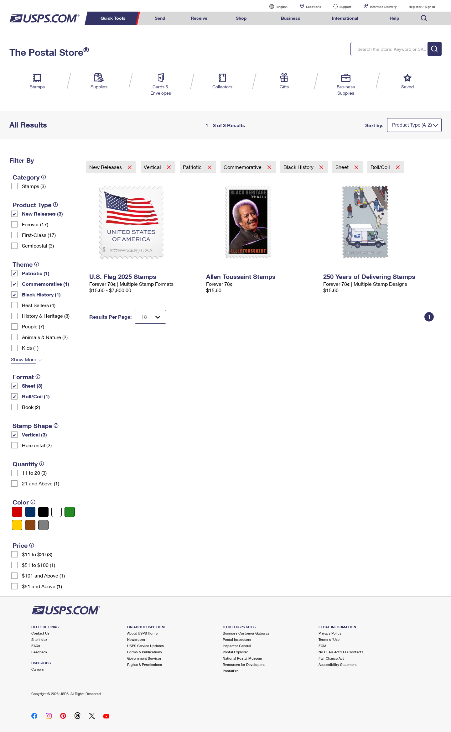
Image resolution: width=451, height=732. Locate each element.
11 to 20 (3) (34, 473)
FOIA (322, 646)
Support (345, 6)
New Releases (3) (42, 214)
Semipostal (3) (38, 245)
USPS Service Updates (145, 646)
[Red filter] (17, 512)
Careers (37, 669)
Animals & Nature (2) (45, 337)
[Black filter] (43, 512)
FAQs (35, 646)
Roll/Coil (381, 167)
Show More (23, 359)
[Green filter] (70, 512)
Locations (313, 6)
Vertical (153, 167)
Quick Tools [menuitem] (113, 18)
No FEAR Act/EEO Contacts (341, 652)
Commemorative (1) (45, 284)
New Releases (106, 167)
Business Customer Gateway (246, 633)
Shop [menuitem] (241, 18)
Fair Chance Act (331, 658)
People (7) (33, 326)
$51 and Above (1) (42, 586)
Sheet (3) (32, 386)
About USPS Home (142, 633)
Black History (299, 167)
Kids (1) (30, 348)
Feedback (39, 652)
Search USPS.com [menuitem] (424, 18)
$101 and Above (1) (43, 575)
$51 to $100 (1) (38, 565)
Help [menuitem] (394, 18)
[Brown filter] (30, 525)
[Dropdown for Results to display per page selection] (150, 317)
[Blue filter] (30, 512)
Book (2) (31, 407)
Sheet (342, 167)
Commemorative (243, 167)
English (276, 6)
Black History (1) (41, 294)
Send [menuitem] (160, 18)
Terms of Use (329, 639)
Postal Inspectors (237, 639)
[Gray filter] (43, 525)
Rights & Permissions (144, 664)
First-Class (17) (39, 235)
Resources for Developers (244, 664)
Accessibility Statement (338, 664)
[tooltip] (43, 177)
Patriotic (193, 167)
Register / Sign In (422, 6)
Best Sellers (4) (38, 305)
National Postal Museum (242, 658)
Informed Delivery (383, 6)
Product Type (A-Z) (412, 125)
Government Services (144, 658)
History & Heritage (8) (46, 316)
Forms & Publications (144, 652)
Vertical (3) (34, 434)
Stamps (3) (34, 186)
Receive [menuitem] (199, 18)
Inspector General (237, 646)
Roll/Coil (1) (36, 396)
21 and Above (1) (40, 483)
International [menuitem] (345, 18)
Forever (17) (35, 224)
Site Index (39, 639)
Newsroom (136, 639)
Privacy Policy (330, 633)
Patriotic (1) (35, 273)
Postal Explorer (235, 652)
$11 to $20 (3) (37, 554)
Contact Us (40, 633)
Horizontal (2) (37, 445)
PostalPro (231, 671)
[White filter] (56, 512)
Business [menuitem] (290, 18)
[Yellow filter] (17, 525)
